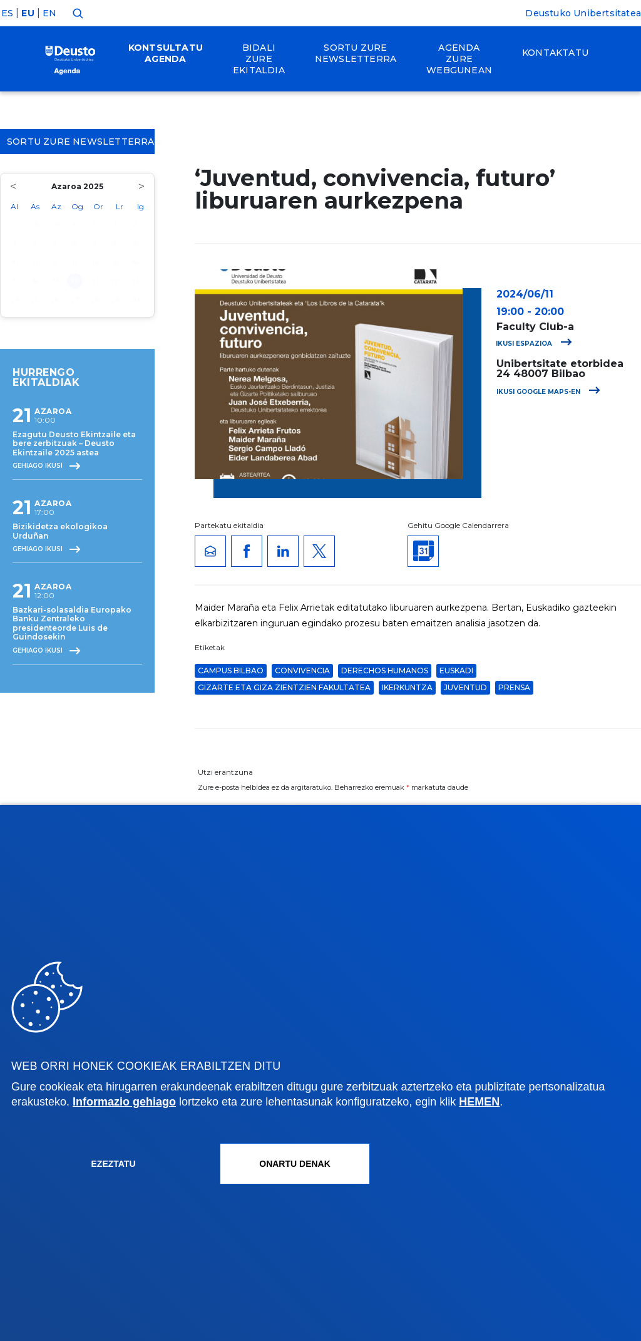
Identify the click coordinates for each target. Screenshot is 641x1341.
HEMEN (479, 1101)
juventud (465, 687)
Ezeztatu (113, 1164)
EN (49, 13)
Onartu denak (295, 1164)
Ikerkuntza (407, 687)
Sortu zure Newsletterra (81, 141)
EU (27, 13)
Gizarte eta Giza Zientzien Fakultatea (284, 687)
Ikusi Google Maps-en (548, 392)
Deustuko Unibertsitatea (583, 13)
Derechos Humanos (384, 670)
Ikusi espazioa (534, 343)
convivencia (302, 670)
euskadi (456, 670)
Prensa (514, 687)
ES (7, 13)
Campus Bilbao (231, 670)
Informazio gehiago (124, 1101)
